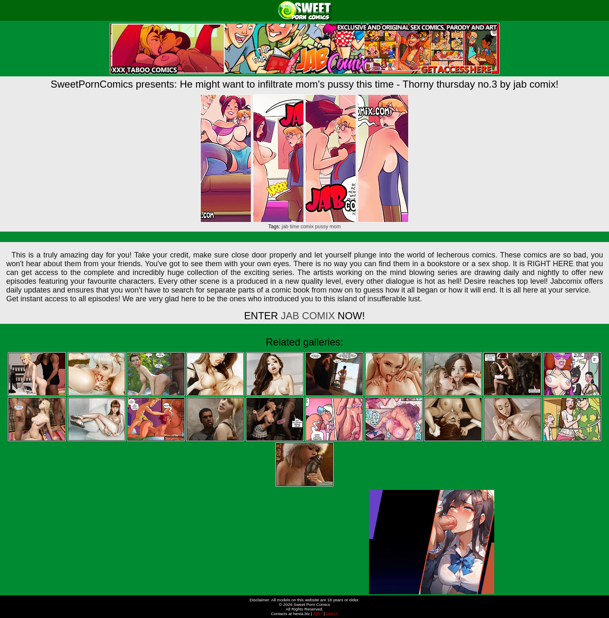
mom (335, 227)
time (294, 227)
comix (307, 227)
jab (285, 227)
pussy (321, 227)
